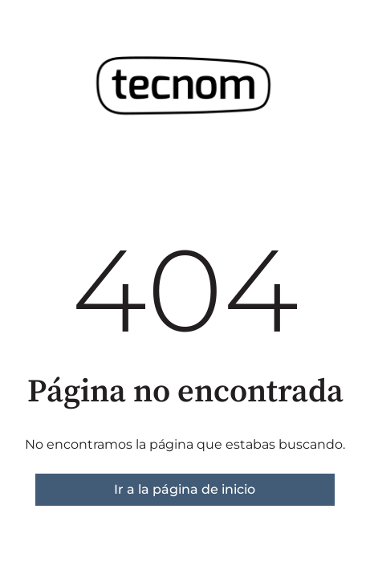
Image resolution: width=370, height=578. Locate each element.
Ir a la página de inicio (184, 489)
